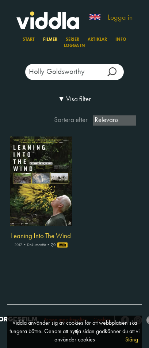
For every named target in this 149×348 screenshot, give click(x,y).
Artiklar (97, 39)
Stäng (131, 340)
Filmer (50, 39)
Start (29, 39)
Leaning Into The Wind (41, 236)
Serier (72, 39)
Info (120, 39)
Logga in (120, 17)
